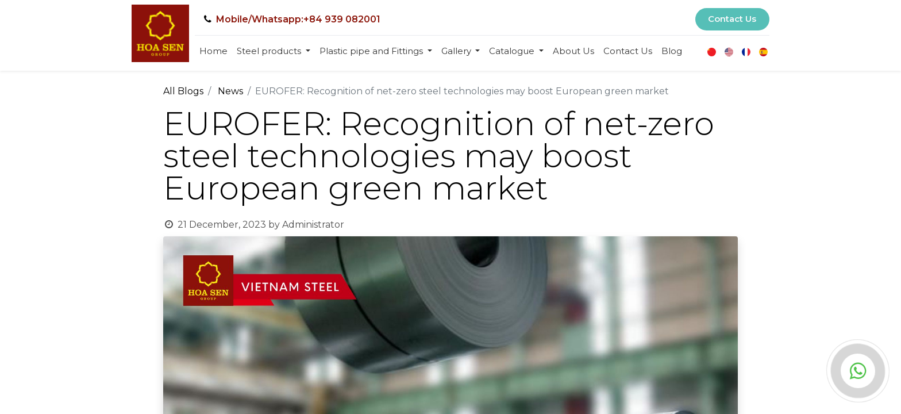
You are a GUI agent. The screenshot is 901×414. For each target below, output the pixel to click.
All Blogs (183, 91)
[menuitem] (213, 51)
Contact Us (732, 18)
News (230, 91)
